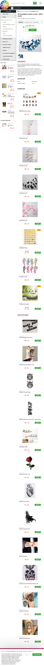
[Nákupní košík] (40, 3)
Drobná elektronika (7, 38)
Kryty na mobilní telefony (9, 24)
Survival (5, 50)
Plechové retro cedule (8, 28)
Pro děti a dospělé (7, 44)
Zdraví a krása (6, 59)
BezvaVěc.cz (21, 11)
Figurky (4, 22)
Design (4, 17)
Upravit (27, 654)
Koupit (32, 30)
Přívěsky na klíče (6, 47)
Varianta (21, 22)
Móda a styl (5, 41)
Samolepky (5, 31)
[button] (42, 8)
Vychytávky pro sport (8, 56)
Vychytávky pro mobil (7, 35)
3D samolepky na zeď (7, 20)
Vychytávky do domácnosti (9, 53)
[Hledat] (35, 3)
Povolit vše (37, 654)
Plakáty (4, 26)
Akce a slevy (5, 14)
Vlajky (4, 33)
